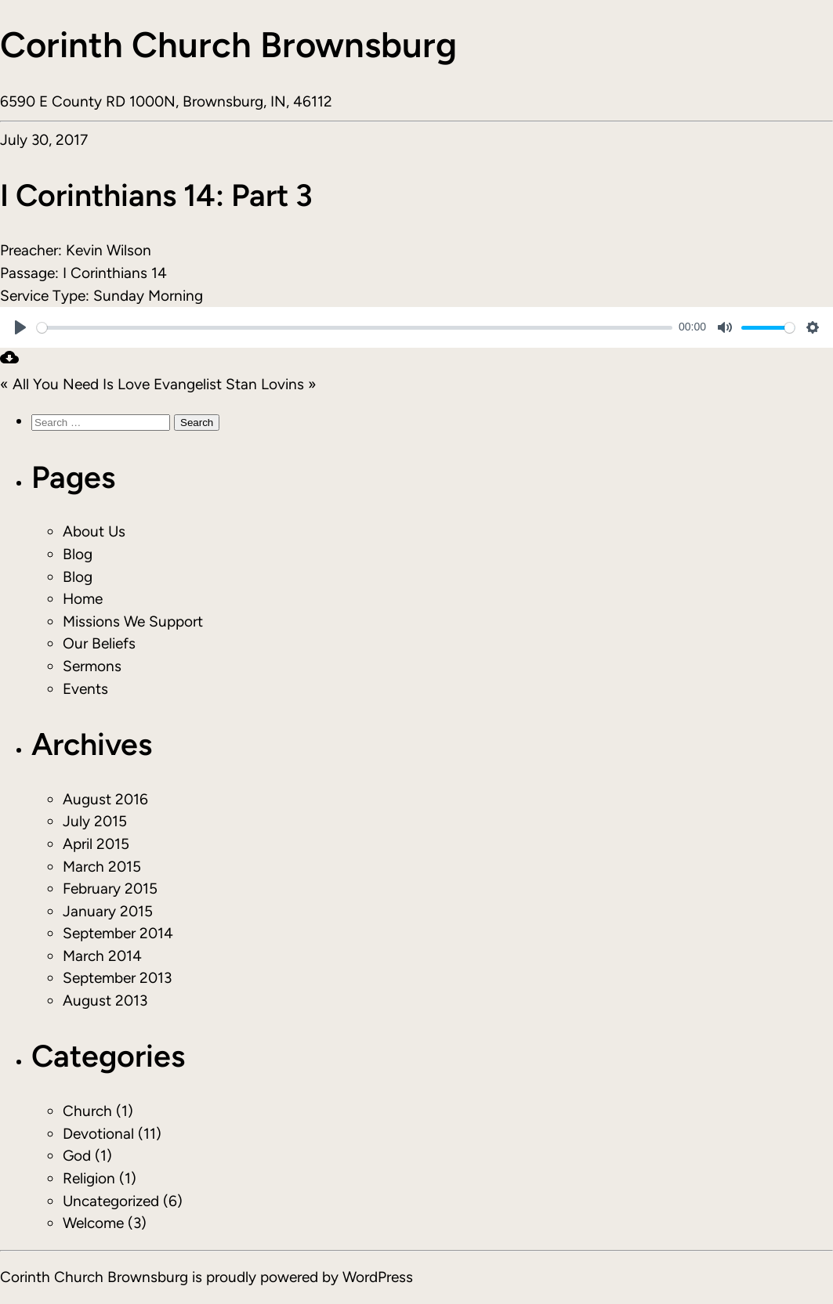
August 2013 (105, 1001)
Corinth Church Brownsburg (228, 44)
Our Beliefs (99, 643)
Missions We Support (133, 621)
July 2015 (95, 821)
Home (83, 599)
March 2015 (102, 867)
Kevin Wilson (108, 250)
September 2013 (117, 978)
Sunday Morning (148, 296)
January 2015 (108, 911)
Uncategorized (111, 1201)
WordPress (377, 1277)
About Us (94, 531)
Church (87, 1111)
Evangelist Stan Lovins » (235, 384)
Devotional (98, 1134)
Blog (77, 554)
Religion (89, 1178)
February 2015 (110, 889)
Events (85, 689)
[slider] (354, 327)
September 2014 (118, 933)
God (77, 1156)
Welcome (93, 1223)
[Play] (20, 327)
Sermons (92, 666)
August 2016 (105, 799)
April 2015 (96, 844)
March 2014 (102, 956)
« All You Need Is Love (75, 384)
